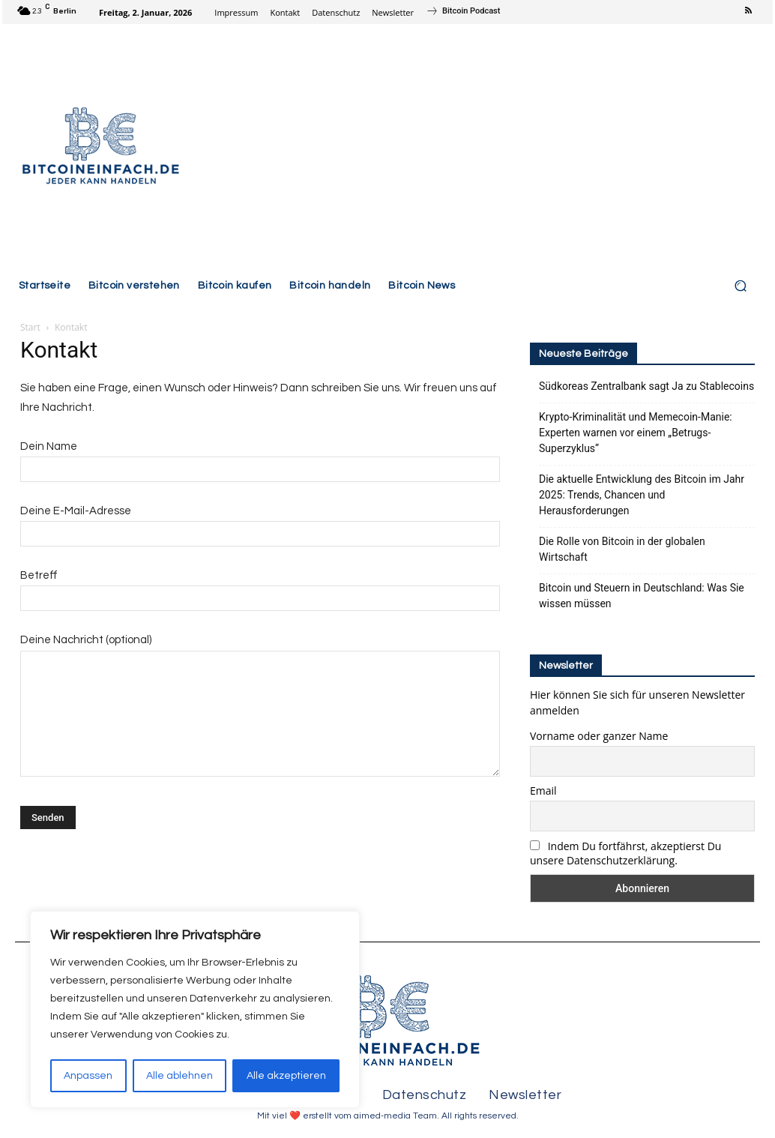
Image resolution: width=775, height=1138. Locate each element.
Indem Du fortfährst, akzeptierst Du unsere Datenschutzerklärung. (625, 853)
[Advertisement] (479, 148)
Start (30, 327)
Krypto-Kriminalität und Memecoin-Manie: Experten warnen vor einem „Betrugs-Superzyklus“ (635, 432)
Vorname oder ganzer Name (599, 736)
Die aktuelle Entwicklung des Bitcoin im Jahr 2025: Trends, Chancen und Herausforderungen (641, 495)
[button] (740, 286)
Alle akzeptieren (286, 1076)
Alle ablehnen (179, 1076)
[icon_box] (463, 13)
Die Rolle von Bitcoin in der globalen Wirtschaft (622, 549)
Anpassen (88, 1076)
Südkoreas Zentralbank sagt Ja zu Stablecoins (646, 386)
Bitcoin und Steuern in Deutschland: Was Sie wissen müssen (641, 595)
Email (543, 790)
